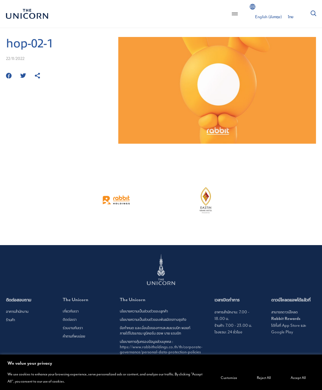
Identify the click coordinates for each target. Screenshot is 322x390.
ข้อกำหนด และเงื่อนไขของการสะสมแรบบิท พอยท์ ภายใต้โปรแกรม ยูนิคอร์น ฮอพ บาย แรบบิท (155, 330)
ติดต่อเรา (69, 319)
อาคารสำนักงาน (17, 311)
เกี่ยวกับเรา (71, 311)
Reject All (264, 377)
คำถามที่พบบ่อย (74, 336)
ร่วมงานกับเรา (73, 327)
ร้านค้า (10, 319)
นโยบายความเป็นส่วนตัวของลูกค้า (144, 311)
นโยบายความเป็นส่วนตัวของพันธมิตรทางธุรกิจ (153, 319)
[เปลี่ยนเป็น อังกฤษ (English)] (268, 17)
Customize (229, 377)
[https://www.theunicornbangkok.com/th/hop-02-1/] (37, 76)
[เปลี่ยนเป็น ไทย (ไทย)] (290, 17)
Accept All (298, 377)
